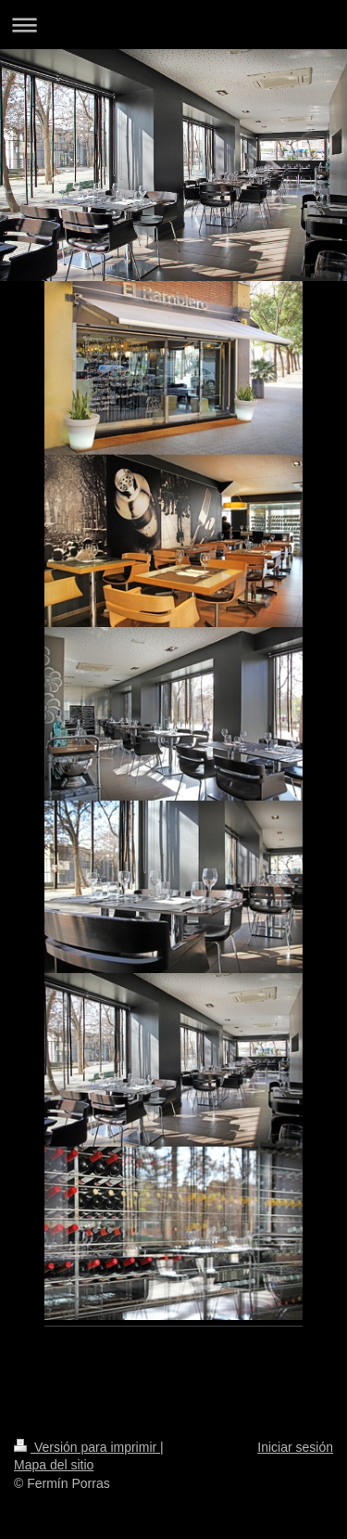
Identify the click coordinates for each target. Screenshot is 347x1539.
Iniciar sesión (295, 1447)
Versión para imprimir (87, 1447)
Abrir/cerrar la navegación (173, 25)
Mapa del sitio (53, 1464)
